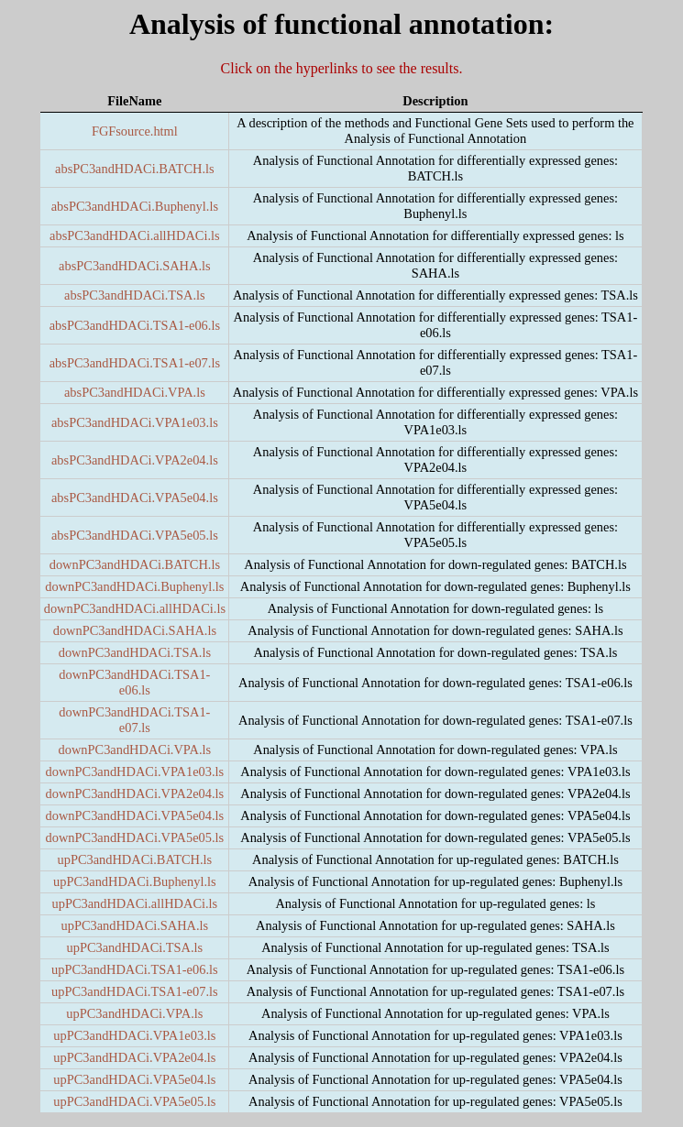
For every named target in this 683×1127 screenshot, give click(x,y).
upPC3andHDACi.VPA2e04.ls (134, 1057)
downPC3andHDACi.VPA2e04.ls (135, 793)
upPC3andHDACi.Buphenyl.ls (134, 881)
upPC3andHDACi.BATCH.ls (134, 859)
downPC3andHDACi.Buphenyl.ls (134, 586)
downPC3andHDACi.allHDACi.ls (135, 608)
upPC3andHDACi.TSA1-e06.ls (134, 969)
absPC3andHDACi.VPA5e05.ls (134, 535)
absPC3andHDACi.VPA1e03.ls (134, 422)
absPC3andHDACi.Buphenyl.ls (134, 206)
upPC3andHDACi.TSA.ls (134, 947)
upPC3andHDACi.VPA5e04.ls (134, 1079)
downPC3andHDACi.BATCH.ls (135, 564)
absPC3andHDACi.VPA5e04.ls (134, 497)
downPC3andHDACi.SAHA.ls (134, 630)
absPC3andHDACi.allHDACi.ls (134, 235)
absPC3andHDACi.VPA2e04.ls (134, 460)
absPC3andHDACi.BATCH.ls (135, 168)
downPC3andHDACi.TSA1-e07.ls (134, 720)
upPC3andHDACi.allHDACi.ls (135, 903)
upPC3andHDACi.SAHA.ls (134, 925)
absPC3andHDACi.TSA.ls (134, 295)
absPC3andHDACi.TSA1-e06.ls (135, 325)
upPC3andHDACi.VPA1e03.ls (134, 1035)
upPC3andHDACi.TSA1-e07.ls (134, 991)
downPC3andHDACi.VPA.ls (135, 749)
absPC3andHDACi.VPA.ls (134, 392)
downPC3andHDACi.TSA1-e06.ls (134, 682)
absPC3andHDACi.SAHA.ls (135, 265)
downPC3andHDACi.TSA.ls (135, 652)
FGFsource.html (135, 131)
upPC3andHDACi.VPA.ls (134, 1013)
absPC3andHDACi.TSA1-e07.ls (135, 363)
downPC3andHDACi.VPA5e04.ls (135, 815)
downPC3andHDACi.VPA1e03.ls (135, 771)
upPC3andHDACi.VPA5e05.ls (134, 1101)
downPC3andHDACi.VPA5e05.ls (135, 837)
